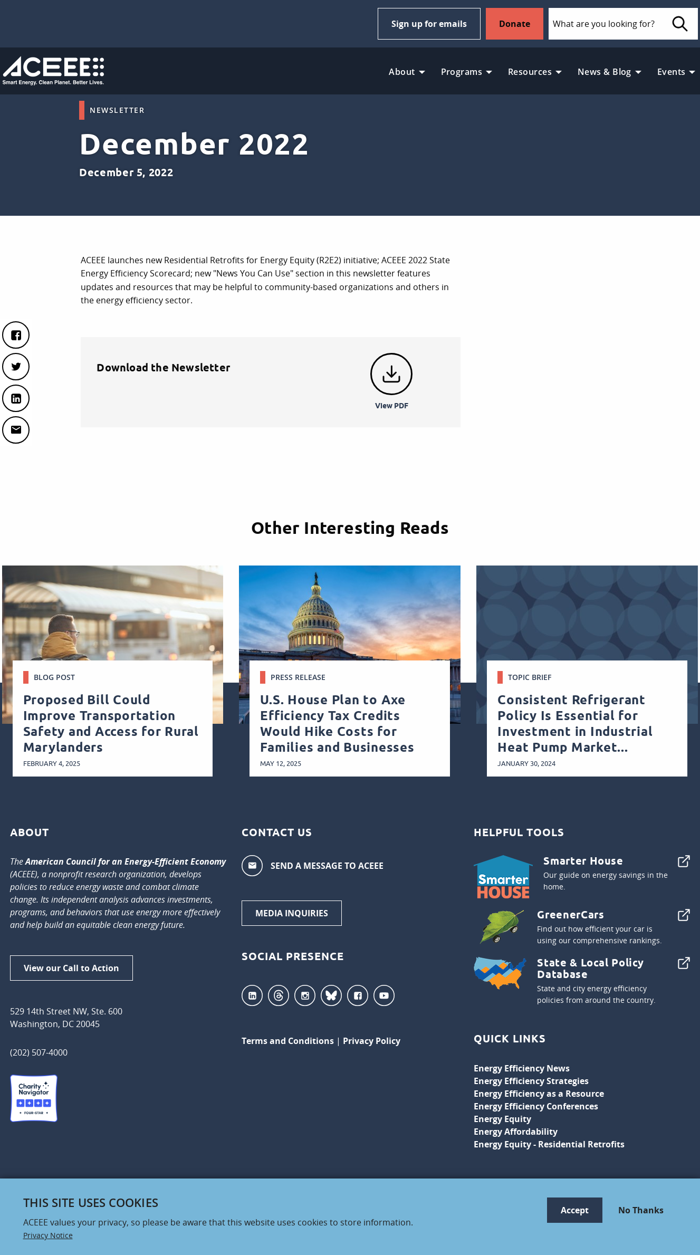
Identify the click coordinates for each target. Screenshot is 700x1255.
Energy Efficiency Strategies (531, 1081)
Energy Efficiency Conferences (536, 1106)
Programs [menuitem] (462, 72)
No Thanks (641, 1210)
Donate (514, 24)
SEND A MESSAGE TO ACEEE (312, 865)
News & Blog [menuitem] (604, 72)
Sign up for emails (429, 24)
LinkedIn (252, 995)
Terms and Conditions (288, 1041)
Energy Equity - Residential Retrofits (549, 1144)
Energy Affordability (516, 1131)
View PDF (391, 405)
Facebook (357, 995)
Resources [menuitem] (530, 72)
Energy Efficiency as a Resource (539, 1093)
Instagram (304, 995)
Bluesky (331, 995)
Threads (278, 995)
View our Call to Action (71, 968)
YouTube (384, 995)
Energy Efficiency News (522, 1068)
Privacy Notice (48, 1235)
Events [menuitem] (671, 72)
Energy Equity (502, 1119)
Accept (575, 1210)
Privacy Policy (371, 1041)
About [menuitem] (402, 72)
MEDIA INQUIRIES (291, 913)
